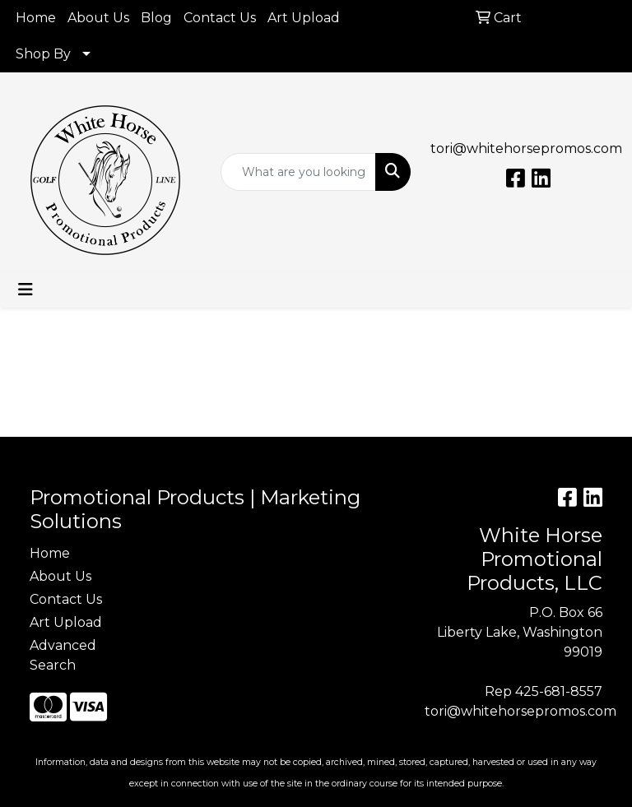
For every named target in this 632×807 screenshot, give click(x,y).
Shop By (43, 54)
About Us (98, 18)
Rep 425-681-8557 (543, 691)
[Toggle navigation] (25, 289)
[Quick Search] (299, 172)
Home (36, 18)
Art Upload (303, 18)
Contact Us (220, 18)
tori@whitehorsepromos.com (526, 148)
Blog (156, 18)
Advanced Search (63, 655)
